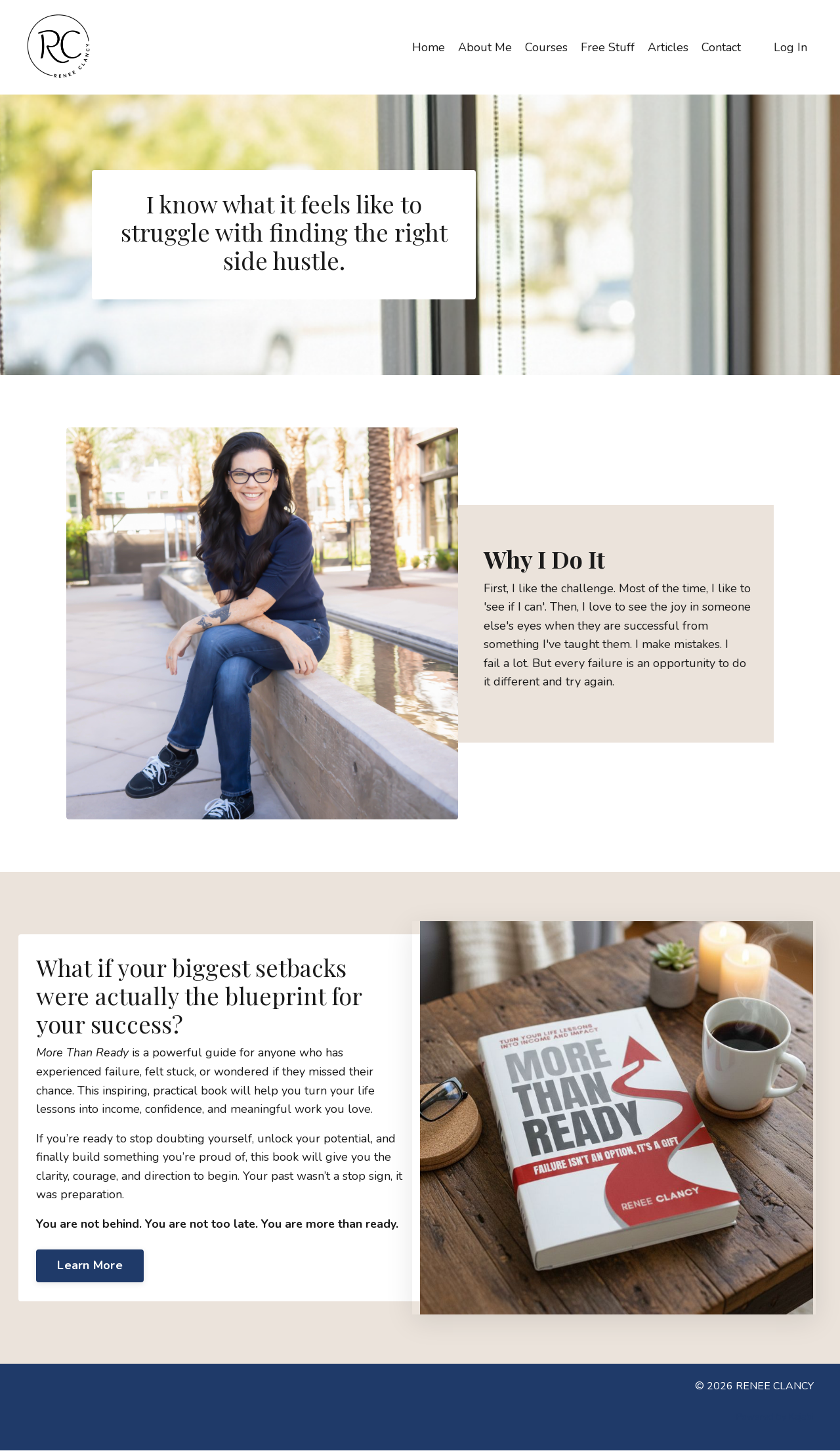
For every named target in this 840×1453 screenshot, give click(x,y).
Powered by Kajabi (775, 1419)
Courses (546, 46)
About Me (485, 46)
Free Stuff (608, 46)
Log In (790, 46)
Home (428, 46)
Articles (668, 46)
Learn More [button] (92, 1276)
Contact (721, 46)
